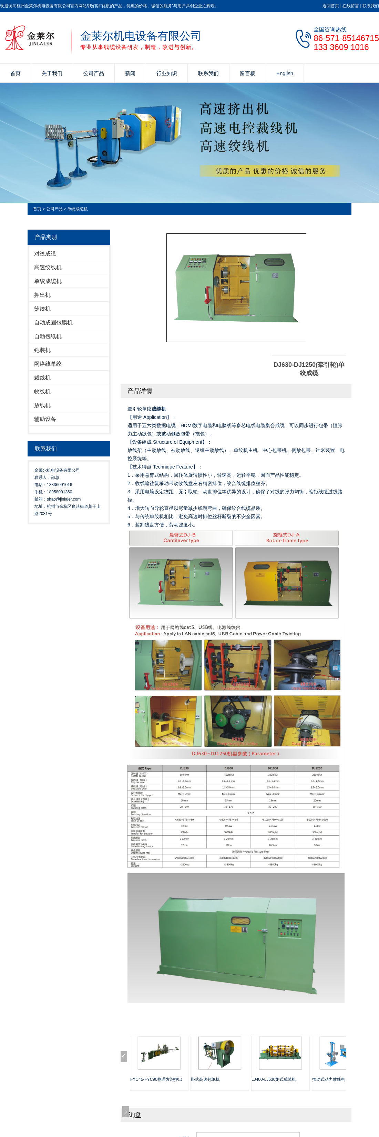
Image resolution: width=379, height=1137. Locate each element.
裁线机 (42, 378)
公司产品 (93, 73)
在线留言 (350, 5)
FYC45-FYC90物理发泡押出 (156, 1079)
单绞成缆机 (77, 209)
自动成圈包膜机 (53, 322)
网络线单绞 (48, 364)
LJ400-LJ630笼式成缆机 (274, 1079)
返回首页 (330, 5)
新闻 (130, 73)
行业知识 (166, 73)
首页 (15, 73)
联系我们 (370, 5)
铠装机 (42, 350)
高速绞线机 (48, 267)
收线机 (42, 391)
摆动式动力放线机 (328, 1079)
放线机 (42, 405)
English (284, 73)
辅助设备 (45, 419)
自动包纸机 (48, 336)
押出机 (42, 295)
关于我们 (52, 73)
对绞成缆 (45, 253)
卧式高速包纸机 (205, 1079)
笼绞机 (42, 309)
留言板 (247, 73)
